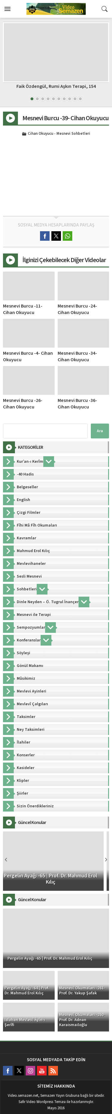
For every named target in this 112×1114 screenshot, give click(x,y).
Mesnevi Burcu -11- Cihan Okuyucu (22, 309)
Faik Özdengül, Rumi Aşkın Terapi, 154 (56, 86)
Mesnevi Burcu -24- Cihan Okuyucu (77, 309)
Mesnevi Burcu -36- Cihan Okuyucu (77, 403)
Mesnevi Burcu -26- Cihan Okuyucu (22, 403)
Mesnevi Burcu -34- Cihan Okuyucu (77, 356)
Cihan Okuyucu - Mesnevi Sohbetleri (59, 134)
